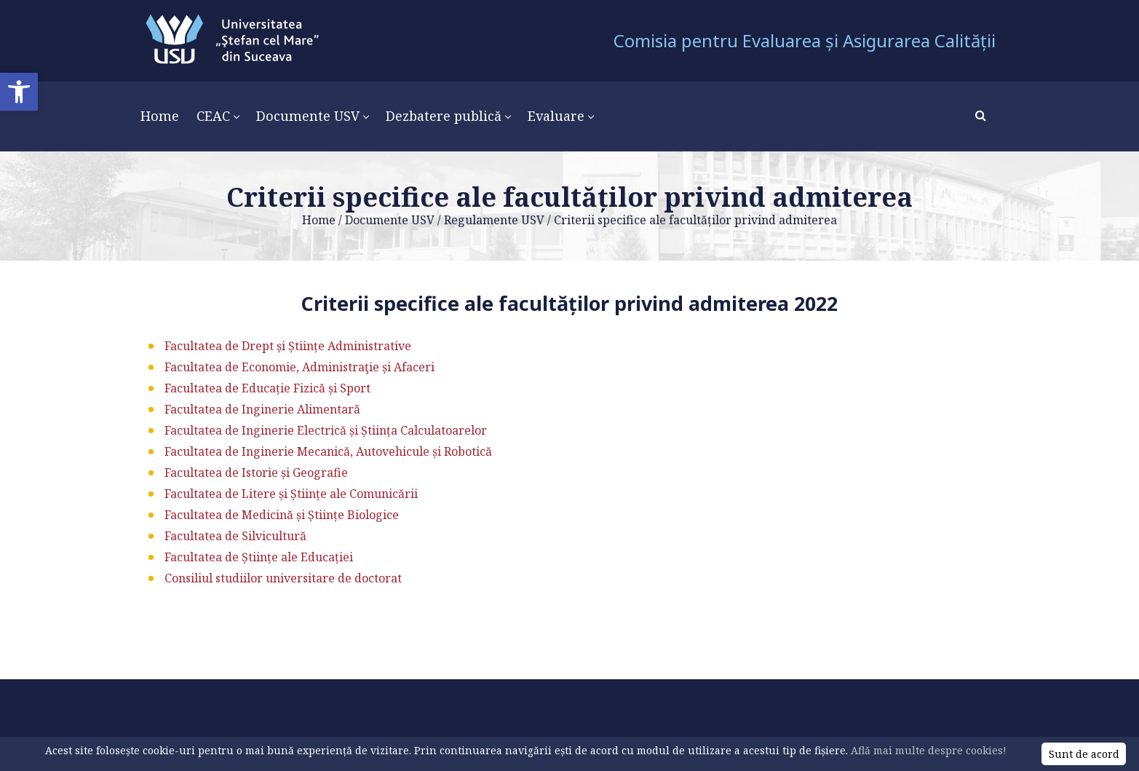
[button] (19, 92)
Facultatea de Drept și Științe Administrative (287, 346)
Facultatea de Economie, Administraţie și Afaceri (299, 367)
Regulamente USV (494, 220)
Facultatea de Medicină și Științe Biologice (281, 515)
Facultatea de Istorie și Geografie (256, 472)
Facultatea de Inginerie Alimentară (262, 409)
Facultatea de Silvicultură (235, 536)
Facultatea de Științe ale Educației (258, 557)
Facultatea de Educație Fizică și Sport (267, 388)
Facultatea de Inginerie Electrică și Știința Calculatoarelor (325, 430)
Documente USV (389, 220)
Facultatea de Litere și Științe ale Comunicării (291, 494)
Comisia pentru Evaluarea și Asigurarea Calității (805, 40)
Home (319, 220)
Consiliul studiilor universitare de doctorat (283, 578)
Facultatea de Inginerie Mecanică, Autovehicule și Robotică (328, 451)
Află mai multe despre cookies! (929, 750)
